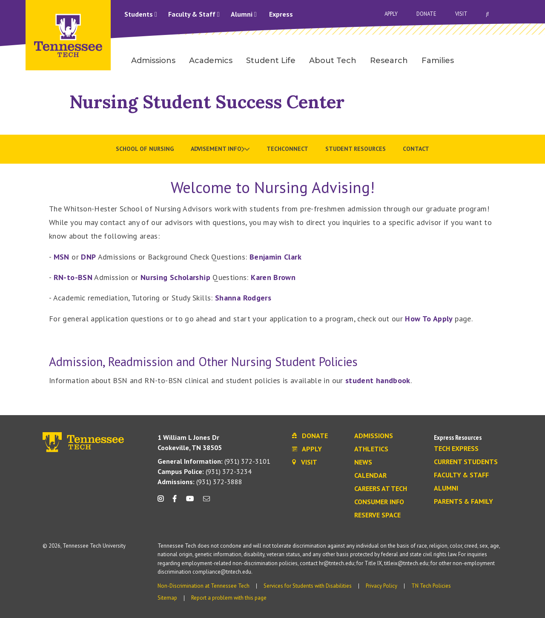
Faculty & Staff (194, 14)
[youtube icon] (189, 501)
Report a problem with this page (229, 597)
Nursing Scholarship (175, 277)
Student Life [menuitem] (270, 60)
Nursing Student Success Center (206, 101)
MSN (61, 257)
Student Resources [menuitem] (355, 149)
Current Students (466, 462)
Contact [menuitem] (416, 149)
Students (140, 14)
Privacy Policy (381, 585)
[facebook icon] (174, 501)
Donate (426, 13)
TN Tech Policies (431, 585)
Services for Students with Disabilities (308, 585)
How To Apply (430, 318)
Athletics (371, 449)
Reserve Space (377, 515)
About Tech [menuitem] (332, 60)
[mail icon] (206, 501)
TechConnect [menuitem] (287, 149)
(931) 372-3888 (200, 481)
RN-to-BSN (73, 277)
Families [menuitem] (438, 60)
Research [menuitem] (389, 60)
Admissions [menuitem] (153, 60)
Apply (391, 13)
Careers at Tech (380, 489)
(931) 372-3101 (214, 461)
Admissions (373, 436)
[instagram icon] (163, 501)
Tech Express (456, 449)
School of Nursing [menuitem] (145, 149)
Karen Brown (273, 277)
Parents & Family (463, 501)
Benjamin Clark (275, 257)
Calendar (370, 475)
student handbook (377, 380)
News (363, 462)
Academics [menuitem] (210, 60)
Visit (461, 13)
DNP (88, 257)
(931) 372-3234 (205, 471)
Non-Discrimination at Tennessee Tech (204, 585)
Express (281, 14)
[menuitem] (220, 149)
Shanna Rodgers (243, 298)
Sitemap (167, 597)
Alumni (244, 14)
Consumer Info (379, 502)
